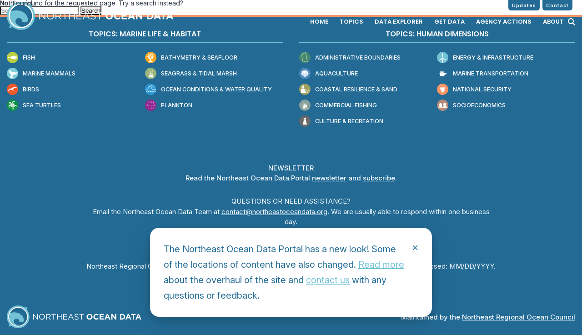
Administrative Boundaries (350, 58)
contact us (328, 280)
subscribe (379, 178)
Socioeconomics (471, 106)
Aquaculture (328, 74)
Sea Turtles (34, 106)
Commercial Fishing (338, 106)
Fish (21, 58)
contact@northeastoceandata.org (274, 211)
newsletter (329, 178)
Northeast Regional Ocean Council (518, 317)
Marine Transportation (482, 74)
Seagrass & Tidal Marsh (191, 74)
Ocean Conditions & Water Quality (208, 90)
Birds (23, 90)
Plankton (168, 106)
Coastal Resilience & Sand (348, 90)
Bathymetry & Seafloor (191, 58)
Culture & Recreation (341, 121)
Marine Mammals (41, 74)
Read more (381, 264)
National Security (474, 90)
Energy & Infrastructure (485, 58)
